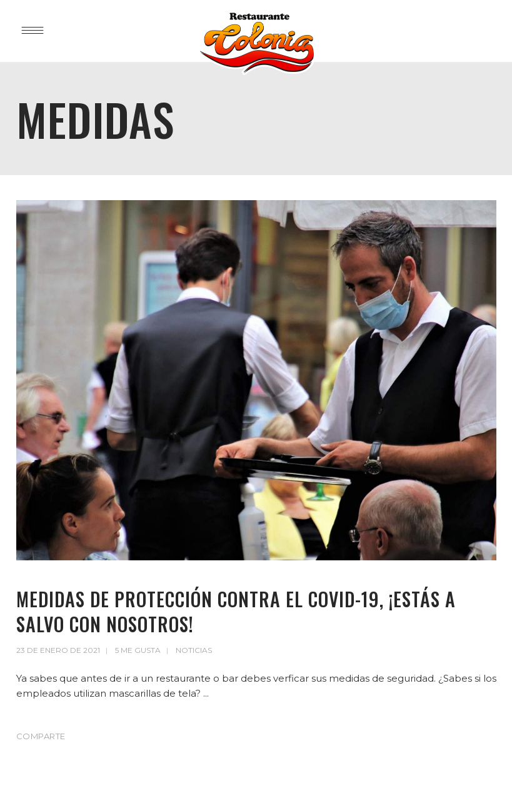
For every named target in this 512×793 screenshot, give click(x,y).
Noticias (194, 650)
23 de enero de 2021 (58, 650)
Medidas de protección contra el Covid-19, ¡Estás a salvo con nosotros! (236, 611)
